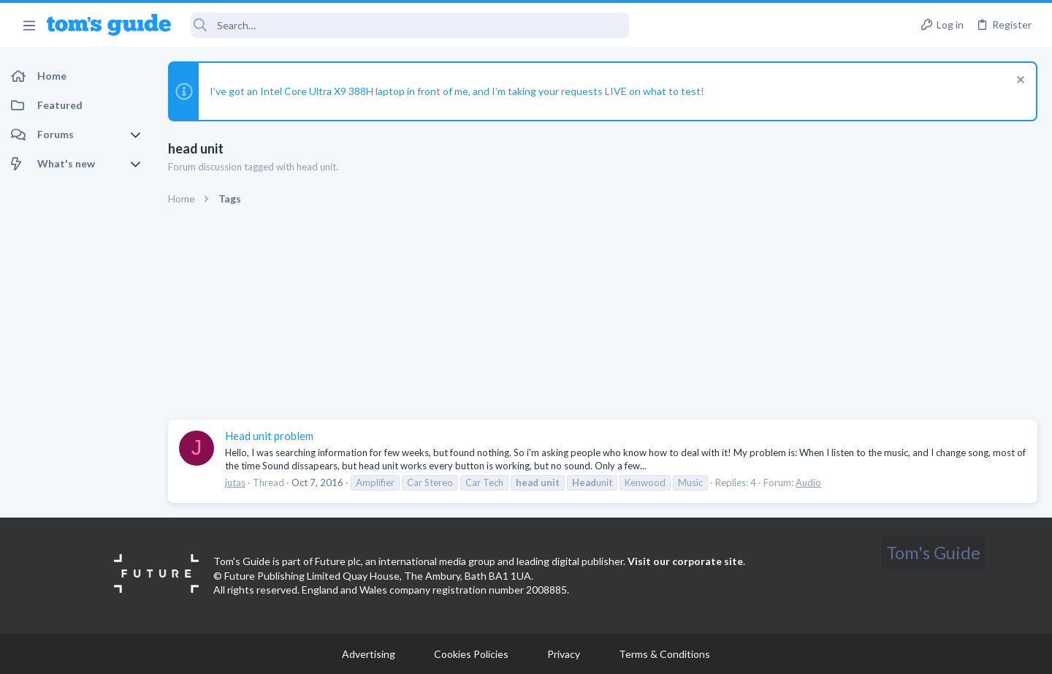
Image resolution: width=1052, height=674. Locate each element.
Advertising (368, 654)
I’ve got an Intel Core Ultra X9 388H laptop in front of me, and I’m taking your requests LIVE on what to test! (457, 91)
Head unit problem (269, 435)
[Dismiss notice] (1019, 81)
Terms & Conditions (664, 654)
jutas (235, 482)
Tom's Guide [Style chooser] (933, 552)
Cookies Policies (471, 654)
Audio (808, 482)
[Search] (410, 25)
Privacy (563, 654)
